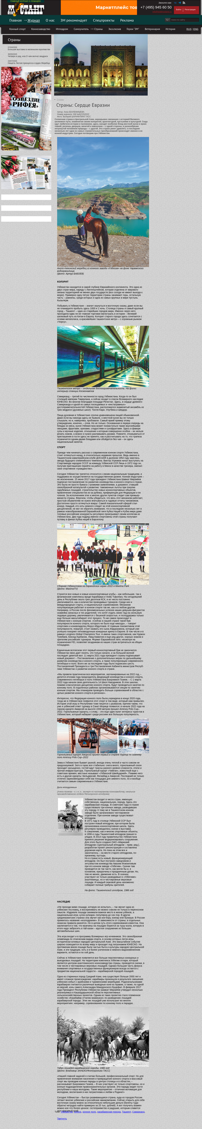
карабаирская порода (109, 1111)
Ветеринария (152, 29)
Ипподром (62, 29)
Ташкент (126, 1111)
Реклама (127, 20)
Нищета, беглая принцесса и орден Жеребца (29, 63)
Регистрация (190, 10)
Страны (98, 29)
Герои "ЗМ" (133, 29)
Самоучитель (81, 29)
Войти (178, 10)
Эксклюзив (114, 29)
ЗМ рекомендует (73, 20)
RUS (188, 29)
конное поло (89, 1111)
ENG (195, 29)
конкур (77, 1111)
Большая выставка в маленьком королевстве (29, 49)
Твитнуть (62, 1118)
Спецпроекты (103, 20)
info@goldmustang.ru (162, 12)
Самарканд (138, 1111)
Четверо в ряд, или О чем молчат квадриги (28, 56)
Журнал (34, 20)
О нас (50, 20)
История (170, 29)
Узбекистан (67, 1111)
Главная (15, 20)
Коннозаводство (40, 29)
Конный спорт (17, 29)
